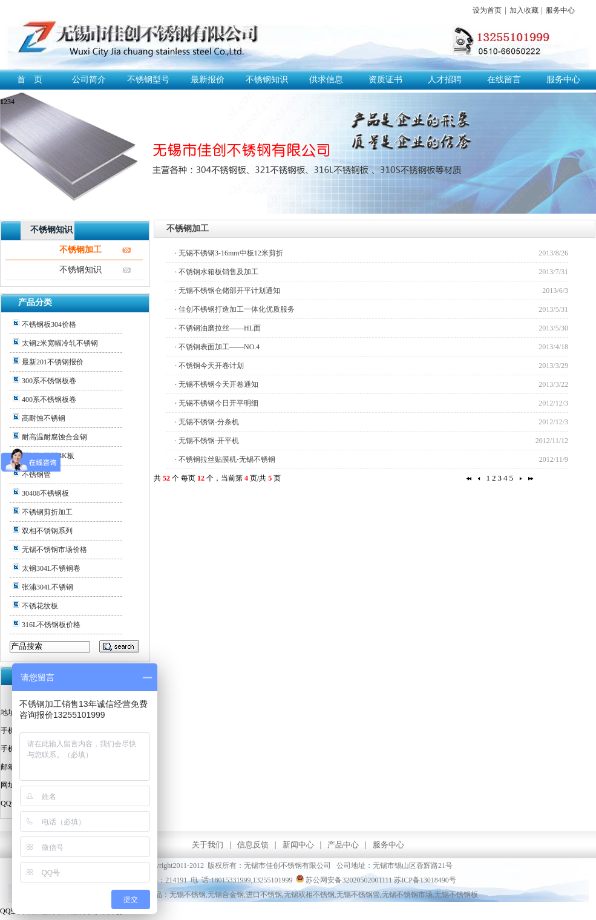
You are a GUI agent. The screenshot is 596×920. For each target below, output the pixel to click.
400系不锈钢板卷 (49, 399)
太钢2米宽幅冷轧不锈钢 (60, 343)
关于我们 (207, 844)
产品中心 (343, 844)
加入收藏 (524, 10)
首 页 (29, 79)
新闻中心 (298, 844)
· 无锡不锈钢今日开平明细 (216, 403)
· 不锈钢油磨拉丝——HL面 (218, 328)
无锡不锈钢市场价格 (54, 549)
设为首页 (487, 10)
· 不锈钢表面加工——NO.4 (217, 347)
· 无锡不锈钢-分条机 (207, 422)
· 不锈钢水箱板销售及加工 (216, 272)
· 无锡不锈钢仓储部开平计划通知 (227, 290)
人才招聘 (445, 79)
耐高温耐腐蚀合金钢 (54, 437)
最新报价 (207, 79)
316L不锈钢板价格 (51, 624)
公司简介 (89, 79)
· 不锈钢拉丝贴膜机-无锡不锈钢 (225, 459)
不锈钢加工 (80, 249)
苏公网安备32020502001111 (344, 880)
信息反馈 (253, 844)
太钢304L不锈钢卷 (51, 568)
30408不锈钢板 (45, 493)
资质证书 (385, 79)
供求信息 (326, 79)
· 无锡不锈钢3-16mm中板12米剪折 (229, 253)
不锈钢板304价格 (49, 324)
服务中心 (560, 10)
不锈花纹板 (40, 606)
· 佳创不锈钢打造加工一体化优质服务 (235, 309)
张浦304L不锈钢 (47, 587)
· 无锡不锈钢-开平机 (207, 440)
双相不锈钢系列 (47, 531)
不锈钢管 (36, 474)
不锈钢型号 (148, 79)
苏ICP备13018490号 (425, 880)
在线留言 (504, 79)
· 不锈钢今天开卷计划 (209, 365)
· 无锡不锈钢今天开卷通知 (216, 384)
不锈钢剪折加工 (47, 512)
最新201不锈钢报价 (53, 362)
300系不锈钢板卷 (49, 380)
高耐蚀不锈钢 (43, 418)
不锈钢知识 (267, 79)
